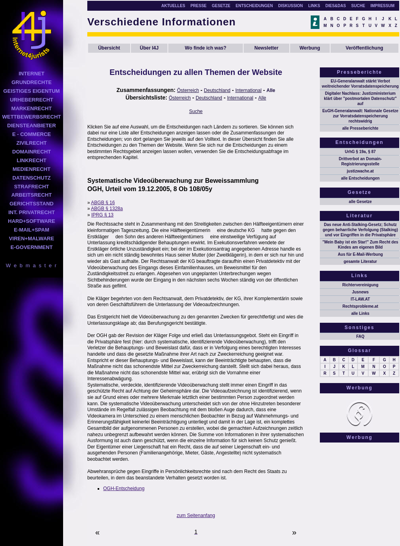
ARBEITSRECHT (32, 195)
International (248, 90)
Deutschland (217, 90)
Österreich (188, 90)
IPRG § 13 (102, 215)
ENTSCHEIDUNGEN (254, 6)
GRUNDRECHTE (32, 82)
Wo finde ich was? (205, 48)
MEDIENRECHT (31, 169)
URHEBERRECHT (31, 100)
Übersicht (109, 48)
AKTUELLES (173, 6)
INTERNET (31, 74)
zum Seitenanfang (196, 515)
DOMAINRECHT (31, 152)
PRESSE (198, 6)
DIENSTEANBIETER (31, 125)
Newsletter (266, 48)
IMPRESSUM (382, 6)
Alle (271, 90)
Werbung (310, 48)
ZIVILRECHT (31, 143)
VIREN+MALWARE (31, 238)
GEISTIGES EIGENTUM (31, 91)
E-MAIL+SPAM (31, 230)
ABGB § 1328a (107, 208)
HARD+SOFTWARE (31, 221)
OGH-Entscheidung (123, 488)
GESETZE (221, 6)
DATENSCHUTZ (31, 178)
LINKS (314, 6)
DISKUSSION (290, 6)
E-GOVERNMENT (31, 247)
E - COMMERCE (31, 134)
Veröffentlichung (364, 48)
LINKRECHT (31, 160)
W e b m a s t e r (31, 265)
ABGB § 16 (103, 202)
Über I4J (149, 48)
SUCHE (358, 6)
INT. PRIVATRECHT (31, 212)
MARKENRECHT (32, 108)
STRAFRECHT (31, 187)
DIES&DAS (335, 6)
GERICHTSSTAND (32, 204)
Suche (196, 111)
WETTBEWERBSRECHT (31, 117)
